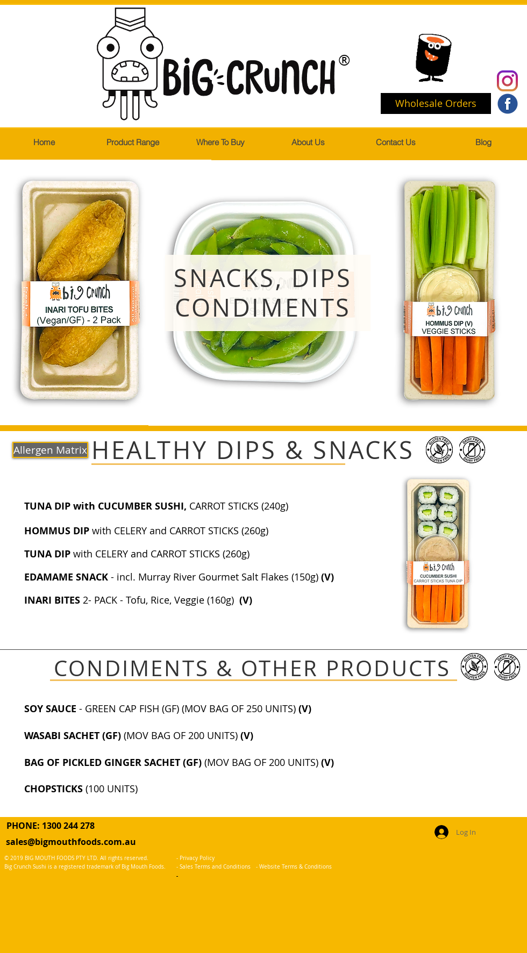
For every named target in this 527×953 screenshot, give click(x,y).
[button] (132, 142)
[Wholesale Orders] (436, 103)
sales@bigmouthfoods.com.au (71, 842)
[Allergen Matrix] (50, 450)
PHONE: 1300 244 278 (50, 826)
